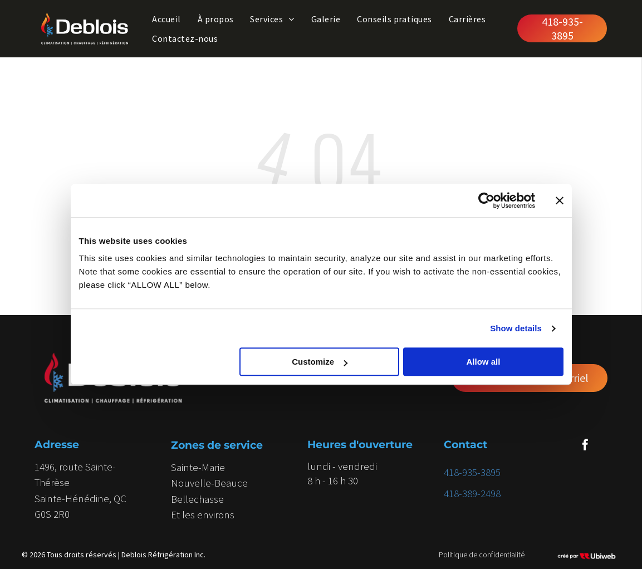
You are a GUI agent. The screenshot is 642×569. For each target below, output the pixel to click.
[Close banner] (559, 200)
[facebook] (585, 446)
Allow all (484, 362)
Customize (319, 362)
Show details (516, 328)
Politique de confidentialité (482, 555)
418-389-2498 (472, 493)
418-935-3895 (472, 472)
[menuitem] (166, 18)
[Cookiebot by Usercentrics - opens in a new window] (486, 200)
